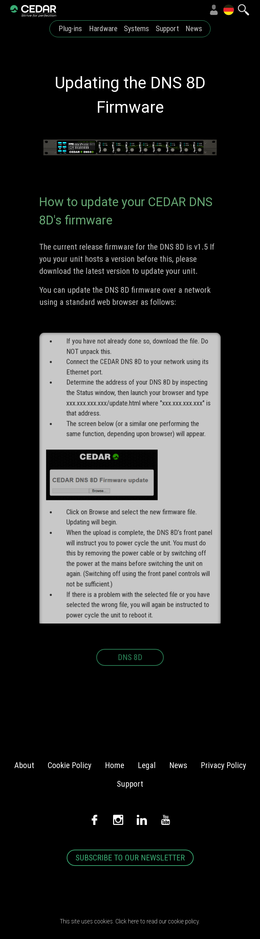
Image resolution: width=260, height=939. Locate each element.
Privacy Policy (223, 765)
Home (114, 765)
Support (167, 28)
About (24, 765)
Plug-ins (70, 28)
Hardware (103, 28)
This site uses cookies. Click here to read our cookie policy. (130, 921)
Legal (147, 765)
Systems (136, 28)
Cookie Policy (69, 765)
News (194, 28)
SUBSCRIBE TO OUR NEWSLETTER (130, 857)
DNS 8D (130, 664)
